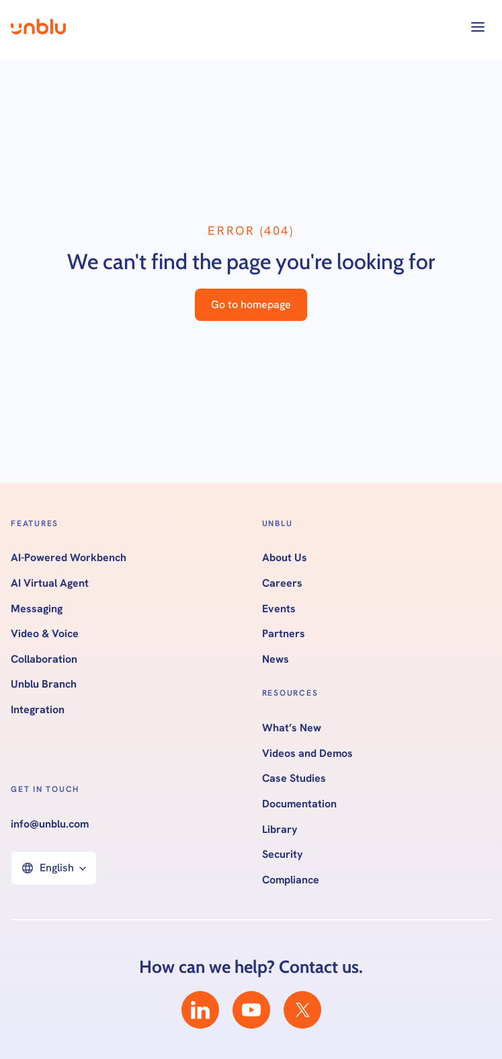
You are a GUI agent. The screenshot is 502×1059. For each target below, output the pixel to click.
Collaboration (44, 659)
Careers (282, 583)
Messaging (36, 609)
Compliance (290, 880)
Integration (38, 710)
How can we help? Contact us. (251, 967)
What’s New (291, 728)
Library (280, 830)
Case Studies (294, 778)
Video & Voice (45, 634)
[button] (477, 26)
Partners (283, 634)
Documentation (299, 804)
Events (279, 609)
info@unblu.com (50, 824)
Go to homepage (251, 304)
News (275, 659)
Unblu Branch (44, 684)
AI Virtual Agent (50, 583)
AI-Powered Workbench (68, 558)
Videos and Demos (307, 753)
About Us (284, 558)
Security (282, 854)
